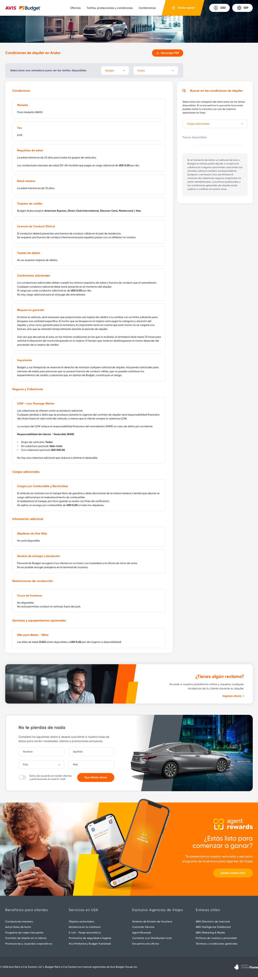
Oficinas (75, 7)
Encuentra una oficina (145, 943)
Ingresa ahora (233, 696)
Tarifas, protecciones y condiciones (110, 7)
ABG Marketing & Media (210, 932)
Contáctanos (147, 7)
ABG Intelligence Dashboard (213, 926)
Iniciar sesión (183, 8)
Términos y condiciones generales (216, 943)
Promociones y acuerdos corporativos (28, 943)
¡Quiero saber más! (233, 873)
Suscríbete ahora (95, 777)
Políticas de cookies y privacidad (216, 938)
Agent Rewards (141, 932)
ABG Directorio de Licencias (213, 921)
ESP (242, 7)
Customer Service (143, 926)
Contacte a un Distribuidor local (152, 938)
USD (219, 7)
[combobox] (43, 764)
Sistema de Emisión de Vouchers (152, 921)
